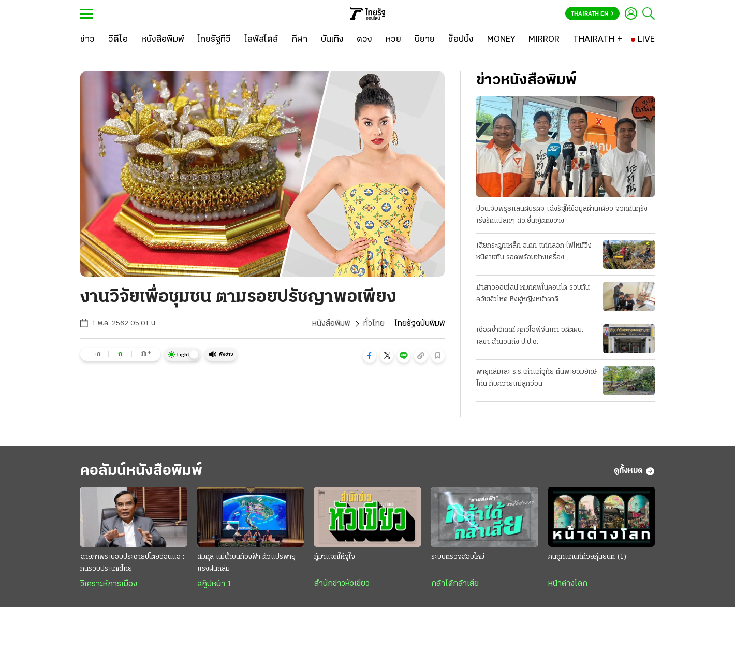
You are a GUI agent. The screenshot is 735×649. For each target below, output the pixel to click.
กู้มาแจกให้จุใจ (334, 557)
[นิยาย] (425, 40)
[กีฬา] (299, 40)
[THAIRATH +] (598, 40)
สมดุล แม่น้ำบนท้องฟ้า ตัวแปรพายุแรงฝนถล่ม (246, 563)
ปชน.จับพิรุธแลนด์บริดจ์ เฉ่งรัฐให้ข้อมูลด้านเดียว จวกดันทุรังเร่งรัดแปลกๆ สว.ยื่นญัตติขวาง (562, 215)
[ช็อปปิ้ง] (461, 40)
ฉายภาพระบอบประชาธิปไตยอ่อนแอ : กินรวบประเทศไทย (132, 563)
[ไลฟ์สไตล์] (261, 40)
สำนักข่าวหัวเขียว (342, 584)
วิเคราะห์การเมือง (108, 584)
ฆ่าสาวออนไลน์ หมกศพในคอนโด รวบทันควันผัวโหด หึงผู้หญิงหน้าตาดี (533, 294)
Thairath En (592, 14)
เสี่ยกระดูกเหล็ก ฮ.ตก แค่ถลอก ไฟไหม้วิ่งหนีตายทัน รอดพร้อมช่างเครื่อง (534, 252)
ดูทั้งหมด (634, 471)
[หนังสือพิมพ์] (162, 40)
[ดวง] (364, 40)
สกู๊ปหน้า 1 (214, 584)
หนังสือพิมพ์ (331, 324)
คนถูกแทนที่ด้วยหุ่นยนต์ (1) (587, 557)
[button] (369, 356)
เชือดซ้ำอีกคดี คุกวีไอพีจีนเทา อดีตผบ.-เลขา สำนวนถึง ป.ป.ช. (531, 336)
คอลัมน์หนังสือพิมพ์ (141, 471)
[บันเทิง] (332, 40)
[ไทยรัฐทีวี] (214, 40)
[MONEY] (501, 40)
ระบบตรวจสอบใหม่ (457, 557)
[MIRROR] (544, 40)
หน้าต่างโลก (567, 584)
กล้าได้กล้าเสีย (455, 584)
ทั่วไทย (374, 324)
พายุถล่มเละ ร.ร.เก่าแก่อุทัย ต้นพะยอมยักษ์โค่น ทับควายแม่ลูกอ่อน (536, 378)
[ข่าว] (87, 40)
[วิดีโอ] (118, 40)
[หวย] (393, 40)
